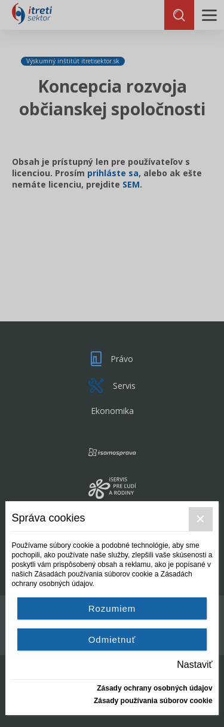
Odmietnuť (112, 639)
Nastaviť (194, 664)
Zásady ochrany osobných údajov (154, 688)
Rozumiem (112, 608)
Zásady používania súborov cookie (153, 701)
